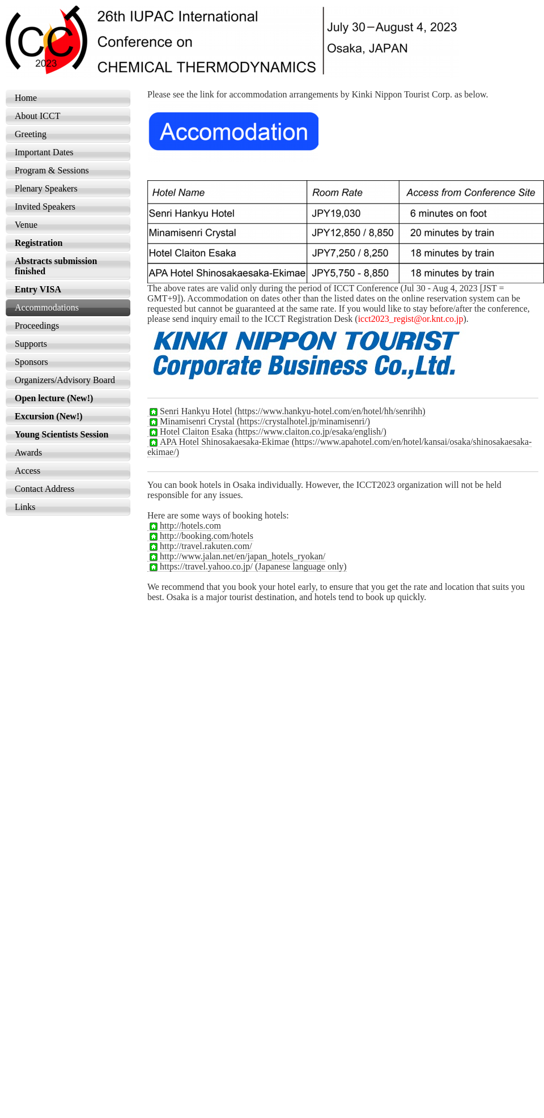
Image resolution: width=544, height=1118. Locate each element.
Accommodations (47, 307)
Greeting (30, 134)
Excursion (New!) (49, 416)
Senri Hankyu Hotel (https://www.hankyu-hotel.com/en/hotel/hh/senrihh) (286, 411)
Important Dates (44, 152)
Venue (26, 224)
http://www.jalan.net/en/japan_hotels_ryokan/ (236, 556)
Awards (28, 452)
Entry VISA (38, 289)
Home (26, 98)
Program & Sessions (52, 170)
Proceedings (37, 325)
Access (27, 470)
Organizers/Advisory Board (65, 380)
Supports (31, 343)
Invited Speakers (45, 206)
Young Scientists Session (61, 434)
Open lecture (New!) (54, 398)
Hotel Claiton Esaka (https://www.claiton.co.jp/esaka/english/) (266, 432)
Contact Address (44, 489)
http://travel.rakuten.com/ (199, 546)
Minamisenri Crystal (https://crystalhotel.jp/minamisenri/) (258, 421)
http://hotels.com (184, 526)
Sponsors (31, 362)
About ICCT (37, 116)
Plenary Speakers (46, 188)
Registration (38, 243)
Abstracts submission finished (56, 266)
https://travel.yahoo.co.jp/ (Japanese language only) (247, 567)
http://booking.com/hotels (200, 536)
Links (25, 507)
